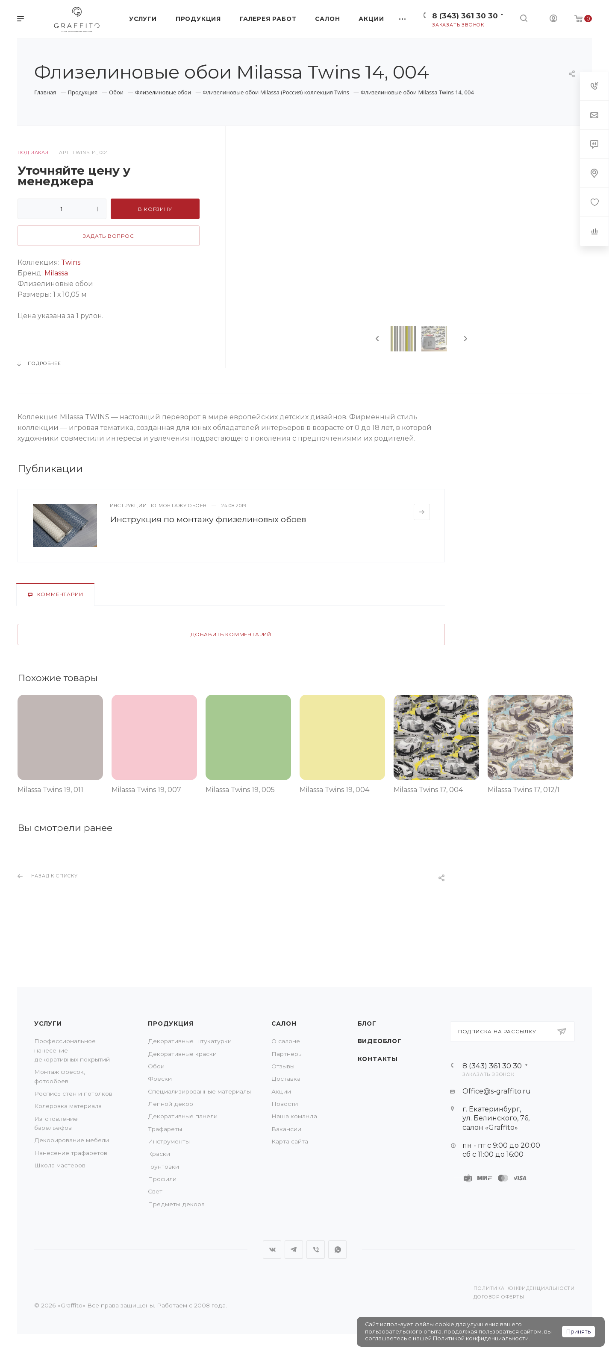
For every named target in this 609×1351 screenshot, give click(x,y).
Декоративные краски (182, 1053)
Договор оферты (499, 1297)
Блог (367, 1023)
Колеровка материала (68, 1105)
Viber (315, 1249)
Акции (281, 1091)
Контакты (378, 1059)
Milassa (55, 273)
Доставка (285, 1078)
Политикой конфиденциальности (481, 1338)
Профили (162, 1179)
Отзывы (282, 1066)
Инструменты (169, 1141)
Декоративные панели (183, 1116)
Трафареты (165, 1129)
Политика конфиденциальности (524, 1288)
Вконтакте (272, 1249)
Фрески (160, 1078)
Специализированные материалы (199, 1091)
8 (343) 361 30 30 (465, 15)
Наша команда (294, 1116)
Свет (155, 1191)
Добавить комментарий (231, 634)
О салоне (285, 1041)
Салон (283, 1023)
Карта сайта (289, 1141)
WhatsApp (337, 1249)
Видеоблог (380, 1041)
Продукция (170, 1023)
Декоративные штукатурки (190, 1041)
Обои (156, 1066)
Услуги (48, 1023)
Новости (284, 1103)
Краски (159, 1153)
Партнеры (287, 1053)
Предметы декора (176, 1204)
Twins (70, 262)
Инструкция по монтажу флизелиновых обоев (208, 519)
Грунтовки (163, 1166)
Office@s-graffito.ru (496, 1091)
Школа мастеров (59, 1165)
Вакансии (286, 1129)
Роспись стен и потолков (73, 1093)
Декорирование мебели (71, 1140)
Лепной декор (170, 1103)
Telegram (294, 1249)
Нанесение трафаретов (70, 1152)
